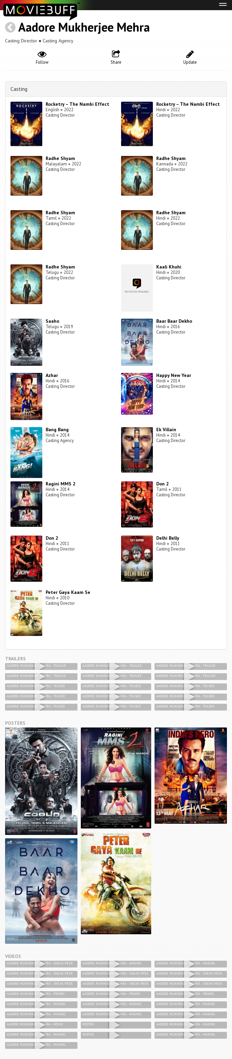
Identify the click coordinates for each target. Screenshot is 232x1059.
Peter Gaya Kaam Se (68, 592)
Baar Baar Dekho (174, 321)
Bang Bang (57, 429)
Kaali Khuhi (168, 267)
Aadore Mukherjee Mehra (84, 27)
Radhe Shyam (60, 158)
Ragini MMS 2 (60, 484)
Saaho (52, 321)
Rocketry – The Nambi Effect (77, 104)
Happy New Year (173, 375)
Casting (18, 88)
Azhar (52, 375)
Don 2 (162, 484)
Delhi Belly (167, 538)
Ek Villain (166, 429)
